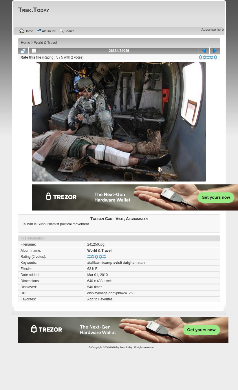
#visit (117, 263)
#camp (106, 263)
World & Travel (99, 250)
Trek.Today (126, 347)
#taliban (93, 263)
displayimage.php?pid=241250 (110, 293)
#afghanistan (134, 263)
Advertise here (212, 30)
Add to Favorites (99, 299)
